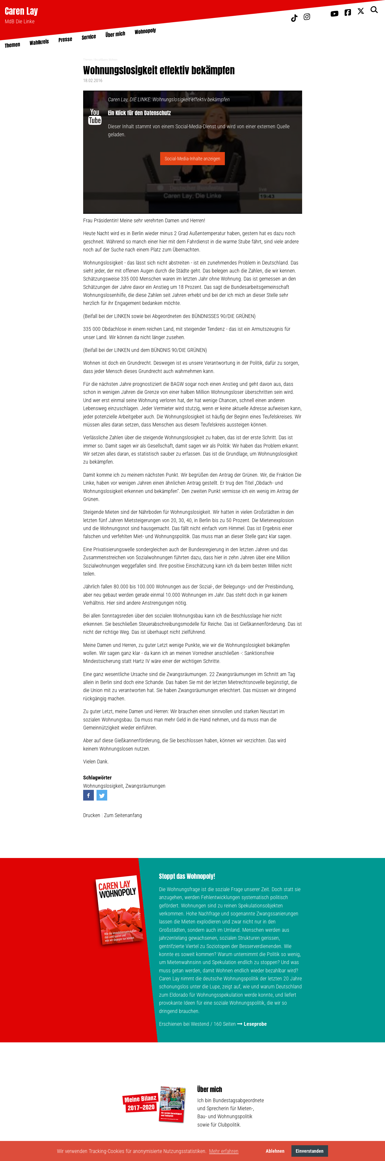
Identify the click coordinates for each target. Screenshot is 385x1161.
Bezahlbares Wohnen (105, 59)
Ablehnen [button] (275, 1151)
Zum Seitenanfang (123, 815)
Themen (87, 59)
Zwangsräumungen (145, 786)
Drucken (91, 815)
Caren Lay (21, 11)
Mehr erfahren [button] (223, 1151)
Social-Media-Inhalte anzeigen (192, 158)
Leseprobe (255, 1024)
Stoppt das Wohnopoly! (187, 876)
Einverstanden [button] (310, 1151)
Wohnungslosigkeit (103, 786)
